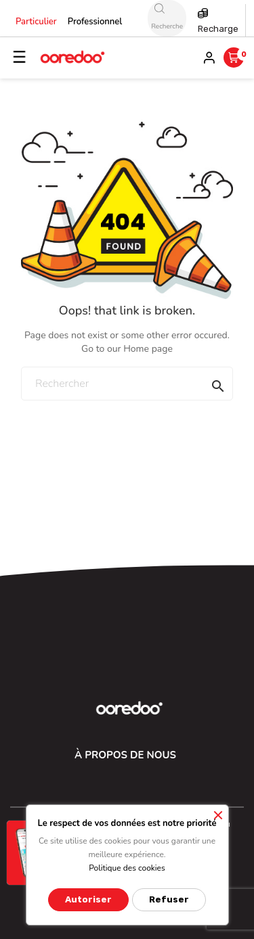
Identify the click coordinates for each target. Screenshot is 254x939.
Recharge (218, 29)
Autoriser (88, 899)
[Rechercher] (127, 383)
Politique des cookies (127, 868)
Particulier (36, 22)
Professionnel (95, 22)
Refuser (169, 899)
